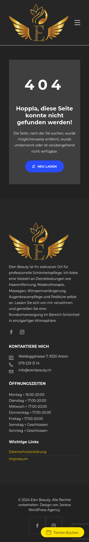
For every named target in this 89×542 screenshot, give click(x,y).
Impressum (18, 459)
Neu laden (44, 166)
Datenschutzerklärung (28, 451)
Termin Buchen (63, 532)
